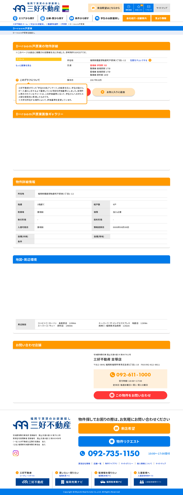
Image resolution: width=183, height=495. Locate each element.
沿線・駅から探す (54, 18)
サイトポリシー (127, 463)
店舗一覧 (98, 463)
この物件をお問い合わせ (133, 395)
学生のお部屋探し (110, 18)
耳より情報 (160, 18)
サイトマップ (161, 7)
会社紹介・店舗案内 (136, 18)
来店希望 (108, 8)
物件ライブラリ (111, 463)
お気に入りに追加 (116, 92)
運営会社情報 (84, 463)
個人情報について (144, 463)
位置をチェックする (138, 60)
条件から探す (82, 18)
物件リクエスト (128, 441)
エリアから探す (26, 18)
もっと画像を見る (23, 65)
